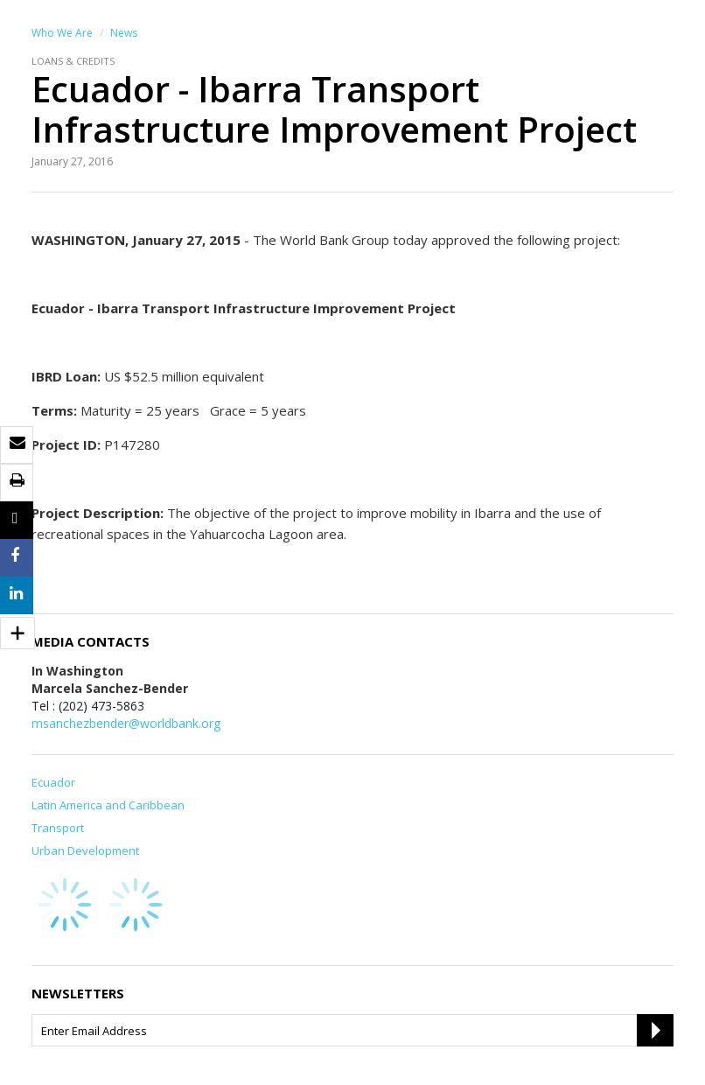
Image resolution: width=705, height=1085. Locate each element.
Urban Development (85, 850)
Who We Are (62, 32)
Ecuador (53, 782)
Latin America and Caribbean (108, 805)
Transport (57, 828)
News (123, 32)
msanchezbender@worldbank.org (125, 723)
